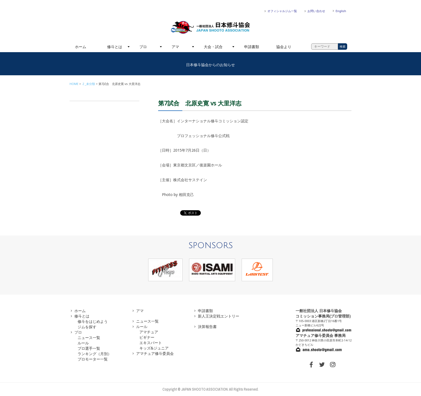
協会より (283, 46)
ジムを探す (87, 326)
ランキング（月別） (94, 353)
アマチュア (148, 331)
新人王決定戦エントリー (218, 316)
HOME (74, 84)
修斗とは (114, 46)
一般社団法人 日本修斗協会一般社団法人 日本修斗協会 (210, 27)
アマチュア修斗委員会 (155, 353)
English (341, 11)
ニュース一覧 (89, 337)
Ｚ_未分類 (88, 84)
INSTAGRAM (332, 364)
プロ (143, 46)
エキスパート (150, 342)
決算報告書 (207, 326)
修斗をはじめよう (93, 321)
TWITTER (322, 364)
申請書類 (251, 46)
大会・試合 (213, 46)
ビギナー (146, 337)
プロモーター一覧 (93, 359)
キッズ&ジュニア (154, 348)
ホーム (80, 46)
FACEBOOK (311, 364)
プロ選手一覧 (89, 348)
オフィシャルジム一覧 (282, 11)
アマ (175, 46)
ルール (83, 342)
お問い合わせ (316, 11)
